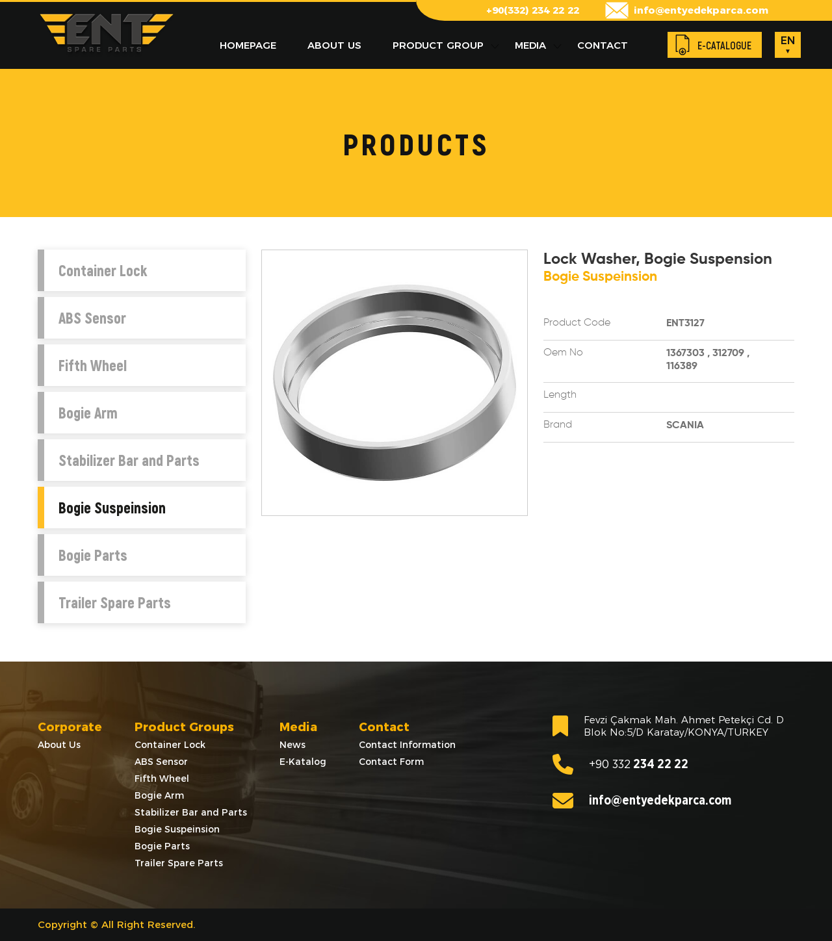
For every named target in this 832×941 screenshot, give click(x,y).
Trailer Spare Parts (114, 602)
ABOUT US (334, 45)
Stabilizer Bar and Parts (129, 460)
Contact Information (407, 745)
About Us (59, 745)
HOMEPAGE (248, 45)
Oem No (563, 353)
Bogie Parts (92, 555)
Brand (557, 425)
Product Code (576, 323)
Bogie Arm (88, 413)
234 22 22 (620, 764)
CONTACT (602, 45)
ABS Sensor (92, 318)
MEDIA (530, 45)
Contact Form (391, 761)
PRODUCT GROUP (438, 45)
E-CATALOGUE (724, 45)
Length (560, 395)
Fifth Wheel (92, 365)
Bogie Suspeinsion (112, 507)
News (293, 745)
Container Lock (102, 270)
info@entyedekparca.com (701, 10)
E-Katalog (303, 761)
